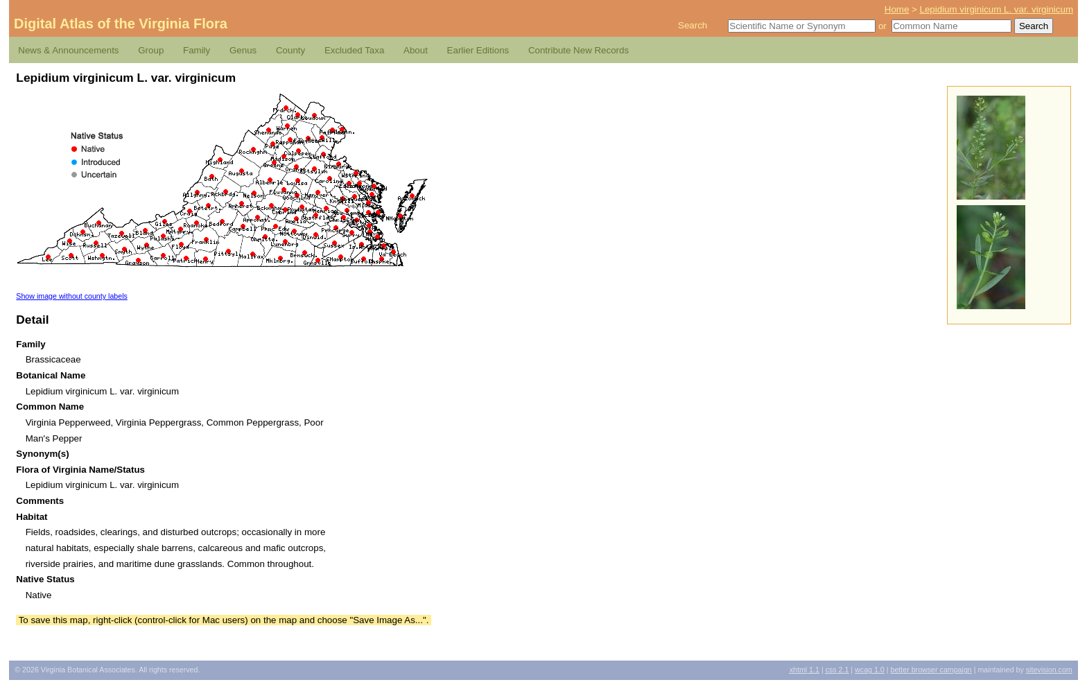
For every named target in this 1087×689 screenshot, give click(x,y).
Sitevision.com (1049, 669)
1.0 (870, 669)
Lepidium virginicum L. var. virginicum (996, 9)
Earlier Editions (478, 50)
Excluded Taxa (354, 50)
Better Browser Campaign (930, 669)
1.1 (804, 669)
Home (897, 9)
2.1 (837, 669)
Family (196, 50)
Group (151, 50)
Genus (242, 50)
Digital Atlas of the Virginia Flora (120, 23)
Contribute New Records (578, 50)
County (290, 50)
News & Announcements (68, 50)
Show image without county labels (72, 296)
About (415, 50)
